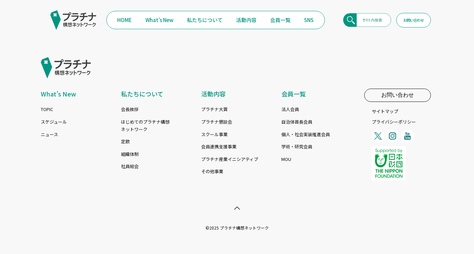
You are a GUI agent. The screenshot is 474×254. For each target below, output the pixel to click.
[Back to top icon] (237, 208)
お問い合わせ (397, 95)
